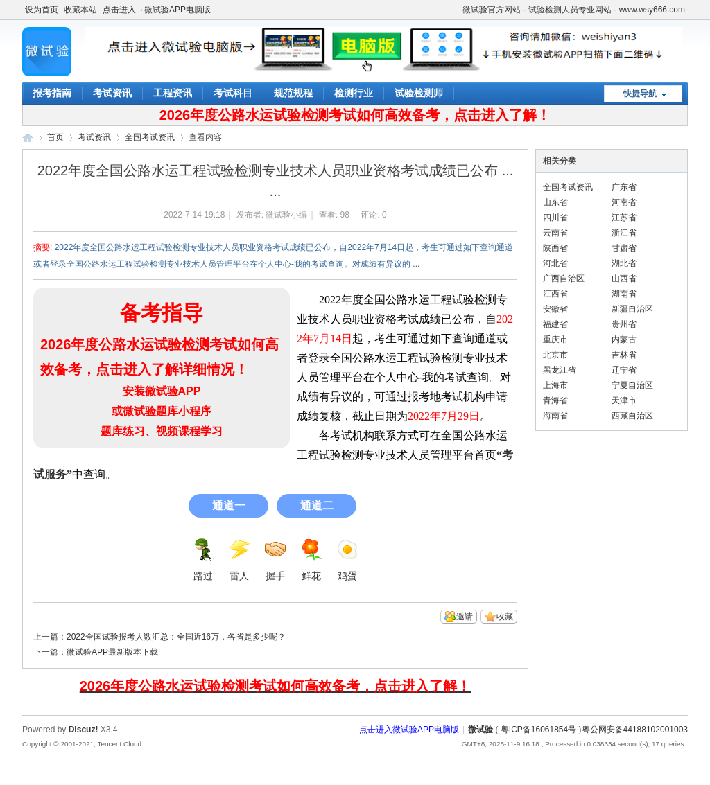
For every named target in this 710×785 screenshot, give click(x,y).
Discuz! (83, 729)
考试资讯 (112, 92)
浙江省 (624, 233)
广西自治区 (564, 278)
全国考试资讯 (150, 137)
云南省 (555, 233)
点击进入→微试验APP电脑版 (157, 10)
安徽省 (555, 309)
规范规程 (293, 92)
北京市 (555, 355)
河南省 (624, 202)
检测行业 (353, 92)
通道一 (228, 505)
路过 (203, 559)
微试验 (27, 137)
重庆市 (555, 339)
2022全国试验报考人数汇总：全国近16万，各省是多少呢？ (176, 637)
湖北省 (624, 263)
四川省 (555, 217)
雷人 (239, 559)
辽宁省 (624, 370)
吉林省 (624, 355)
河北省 (555, 263)
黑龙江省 (559, 370)
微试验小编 (286, 215)
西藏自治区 (632, 416)
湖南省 (624, 294)
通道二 (317, 505)
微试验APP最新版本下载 (112, 652)
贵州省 (624, 324)
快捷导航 (640, 93)
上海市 (555, 385)
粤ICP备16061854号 (538, 729)
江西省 (555, 294)
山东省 (555, 202)
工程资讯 (172, 92)
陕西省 (555, 248)
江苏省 (624, 217)
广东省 (624, 187)
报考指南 (52, 92)
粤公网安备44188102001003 (635, 729)
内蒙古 (624, 339)
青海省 (555, 400)
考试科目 (233, 92)
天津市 (624, 400)
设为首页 (41, 10)
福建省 (555, 324)
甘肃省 (624, 248)
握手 (275, 559)
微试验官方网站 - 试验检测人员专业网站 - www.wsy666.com (573, 10)
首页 (55, 137)
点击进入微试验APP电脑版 (409, 729)
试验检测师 (419, 92)
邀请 (464, 616)
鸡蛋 (347, 559)
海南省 (555, 416)
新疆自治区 (632, 309)
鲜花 (311, 559)
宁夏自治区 (632, 385)
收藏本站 (80, 10)
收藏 (504, 616)
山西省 (624, 278)
